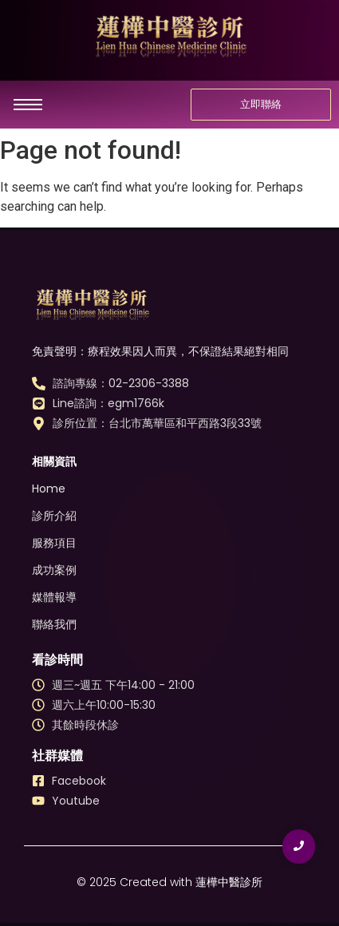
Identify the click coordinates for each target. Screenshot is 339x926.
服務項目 (54, 543)
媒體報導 (54, 597)
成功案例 (54, 570)
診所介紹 (54, 516)
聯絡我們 (54, 624)
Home (48, 489)
